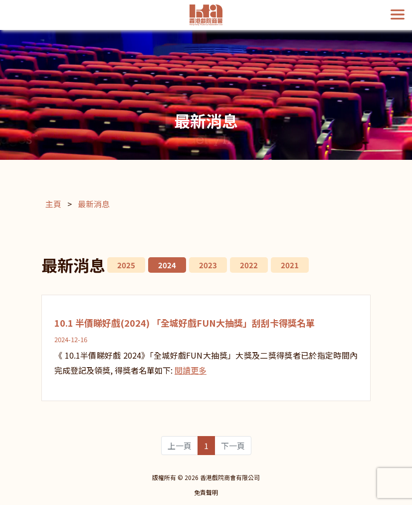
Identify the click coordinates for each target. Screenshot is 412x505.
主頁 (53, 204)
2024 (167, 265)
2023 (208, 265)
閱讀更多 (190, 370)
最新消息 (94, 204)
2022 (249, 265)
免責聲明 (206, 492)
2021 (290, 265)
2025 (126, 265)
